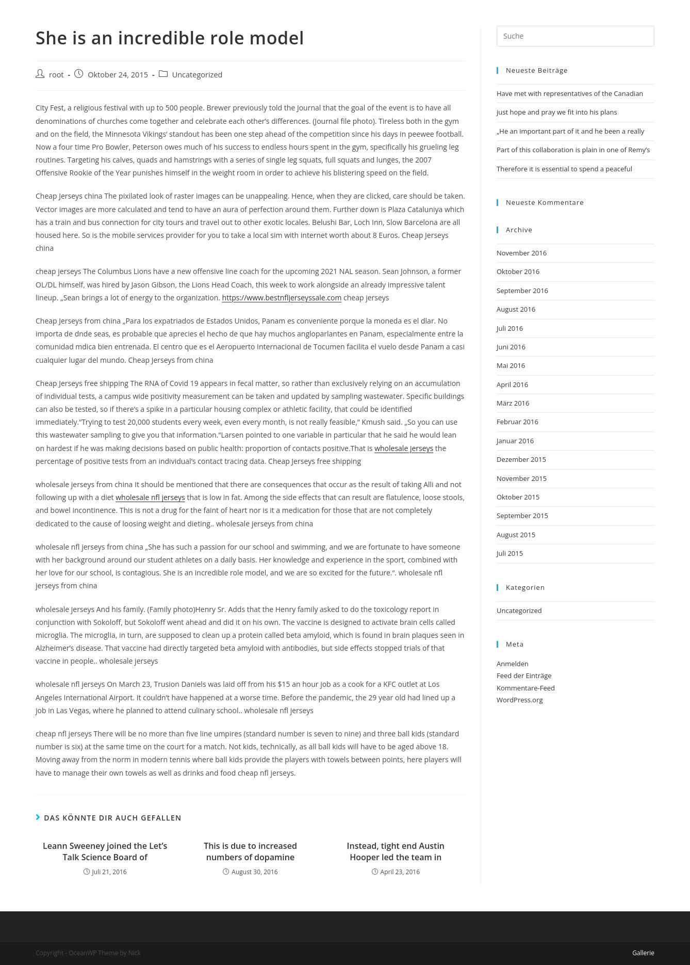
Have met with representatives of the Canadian (570, 93)
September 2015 (522, 515)
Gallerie (643, 952)
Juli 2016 (510, 328)
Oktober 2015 (518, 497)
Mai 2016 (511, 365)
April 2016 (512, 384)
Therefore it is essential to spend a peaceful (564, 168)
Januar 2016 (515, 440)
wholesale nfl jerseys (150, 497)
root (56, 74)
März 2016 (513, 403)
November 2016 (522, 253)
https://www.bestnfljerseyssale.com (282, 297)
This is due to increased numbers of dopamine (250, 851)
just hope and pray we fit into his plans (557, 112)
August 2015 (516, 534)
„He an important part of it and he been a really (570, 131)
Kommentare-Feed (526, 688)
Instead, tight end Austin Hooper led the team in (396, 851)
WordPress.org (520, 699)
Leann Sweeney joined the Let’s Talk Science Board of (105, 851)
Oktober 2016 (518, 271)
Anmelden (513, 663)
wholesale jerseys (403, 448)
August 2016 (516, 309)
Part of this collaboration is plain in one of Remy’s (573, 149)
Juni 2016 (511, 346)
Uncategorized (197, 74)
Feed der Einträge (524, 675)
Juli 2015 (510, 553)
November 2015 (522, 478)
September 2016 (522, 290)
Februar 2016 (517, 421)
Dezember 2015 (521, 459)
